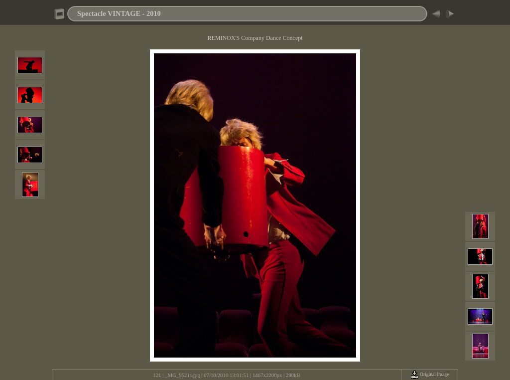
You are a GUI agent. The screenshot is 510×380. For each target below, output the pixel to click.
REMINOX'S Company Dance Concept (254, 37)
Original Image (429, 374)
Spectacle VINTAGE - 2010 (119, 13)
